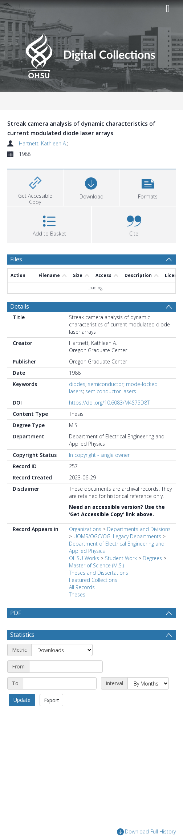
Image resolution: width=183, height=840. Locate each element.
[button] (148, 186)
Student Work (121, 558)
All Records (82, 587)
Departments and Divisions (139, 529)
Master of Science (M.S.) (96, 565)
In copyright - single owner (99, 454)
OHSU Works (84, 558)
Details (19, 306)
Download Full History (146, 832)
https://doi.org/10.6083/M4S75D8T (109, 402)
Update (21, 699)
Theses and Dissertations (98, 572)
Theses (77, 594)
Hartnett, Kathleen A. (43, 143)
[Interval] (148, 683)
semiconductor (105, 384)
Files (16, 259)
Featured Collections (93, 579)
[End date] (60, 683)
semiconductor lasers (110, 391)
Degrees (152, 558)
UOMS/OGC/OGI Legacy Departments (118, 536)
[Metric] (62, 650)
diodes (77, 384)
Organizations (85, 529)
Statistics (22, 635)
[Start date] (66, 666)
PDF (15, 613)
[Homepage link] (91, 53)
